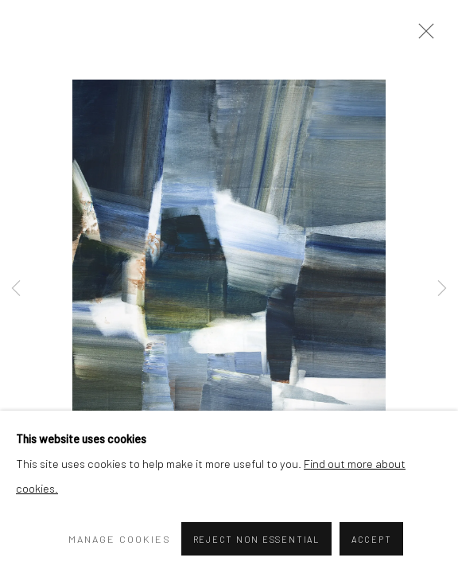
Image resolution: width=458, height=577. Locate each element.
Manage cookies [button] (119, 538)
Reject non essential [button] (256, 539)
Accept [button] (371, 539)
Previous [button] (16, 289)
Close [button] (422, 36)
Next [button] (442, 289)
